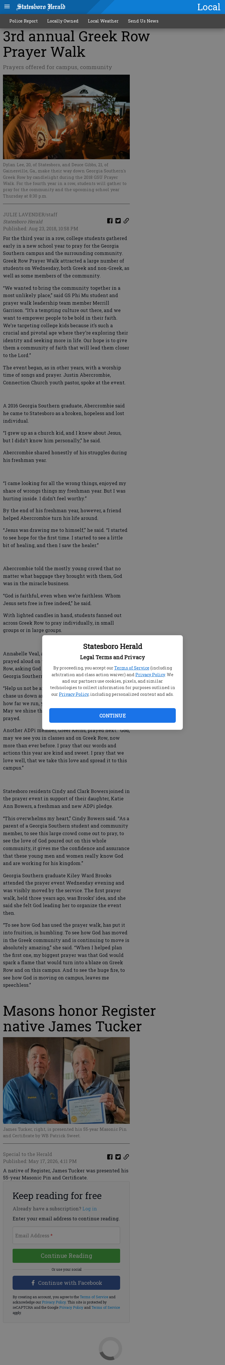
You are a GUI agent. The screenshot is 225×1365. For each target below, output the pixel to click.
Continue (112, 716)
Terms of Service (131, 668)
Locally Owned (63, 21)
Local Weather (103, 21)
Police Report (23, 21)
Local (209, 7)
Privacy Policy (150, 674)
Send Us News (143, 21)
